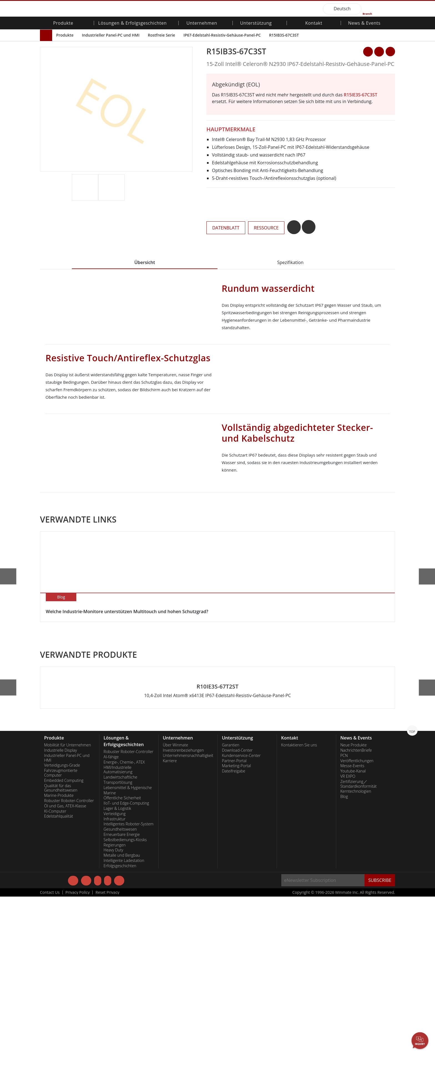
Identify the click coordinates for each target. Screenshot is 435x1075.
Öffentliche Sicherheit (122, 975)
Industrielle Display (60, 928)
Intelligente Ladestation (123, 1038)
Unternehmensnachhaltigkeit (188, 933)
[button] (189, 194)
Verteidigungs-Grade (62, 943)
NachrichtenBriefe (356, 928)
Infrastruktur (114, 996)
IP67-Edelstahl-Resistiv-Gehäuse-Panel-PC (222, 35)
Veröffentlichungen (356, 938)
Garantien (230, 922)
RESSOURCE (266, 228)
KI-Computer (55, 989)
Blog (344, 974)
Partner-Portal (234, 938)
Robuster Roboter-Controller (69, 978)
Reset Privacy (107, 1071)
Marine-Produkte (59, 973)
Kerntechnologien (355, 969)
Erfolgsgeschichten (119, 1043)
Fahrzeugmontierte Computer (60, 951)
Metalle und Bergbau (121, 1033)
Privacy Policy (77, 1071)
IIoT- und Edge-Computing (126, 981)
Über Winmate (175, 922)
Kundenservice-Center (241, 933)
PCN (344, 933)
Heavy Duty (113, 1027)
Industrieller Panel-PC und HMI (111, 35)
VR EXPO (347, 954)
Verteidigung (114, 991)
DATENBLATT (225, 228)
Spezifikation (290, 262)
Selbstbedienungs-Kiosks (125, 1017)
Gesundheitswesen (120, 1007)
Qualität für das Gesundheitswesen (60, 966)
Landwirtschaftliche (120, 955)
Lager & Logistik (117, 986)
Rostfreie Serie (161, 35)
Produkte (65, 35)
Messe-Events (352, 943)
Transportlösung (117, 960)
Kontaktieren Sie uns (299, 922)
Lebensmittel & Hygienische (127, 965)
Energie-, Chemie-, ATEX (124, 940)
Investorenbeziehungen (183, 928)
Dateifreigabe (233, 948)
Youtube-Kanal (353, 948)
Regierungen (114, 1022)
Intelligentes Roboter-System (128, 1001)
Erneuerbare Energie (121, 1012)
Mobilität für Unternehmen (67, 922)
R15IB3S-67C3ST (284, 35)
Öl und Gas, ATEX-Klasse (65, 983)
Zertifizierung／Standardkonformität (358, 962)
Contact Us (50, 1071)
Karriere (170, 938)
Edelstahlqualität (58, 994)
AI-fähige (110, 934)
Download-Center (237, 928)
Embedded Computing (64, 958)
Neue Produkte (353, 922)
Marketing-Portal (236, 943)
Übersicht (144, 262)
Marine (109, 970)
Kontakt (313, 24)
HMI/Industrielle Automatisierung (117, 948)
